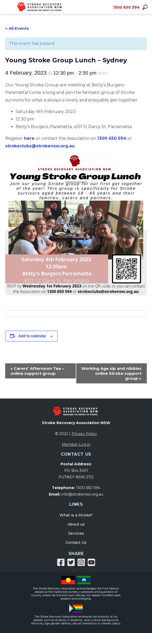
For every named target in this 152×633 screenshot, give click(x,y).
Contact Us (76, 542)
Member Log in (76, 444)
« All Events (17, 28)
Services (76, 533)
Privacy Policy (84, 433)
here (29, 138)
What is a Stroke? (76, 515)
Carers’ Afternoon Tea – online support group (37, 371)
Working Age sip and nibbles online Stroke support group (111, 373)
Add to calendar (32, 336)
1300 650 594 (126, 7)
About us (76, 524)
